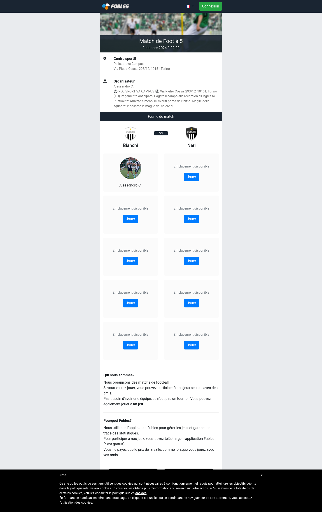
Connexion (210, 6)
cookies (140, 493)
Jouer (130, 219)
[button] (189, 6)
